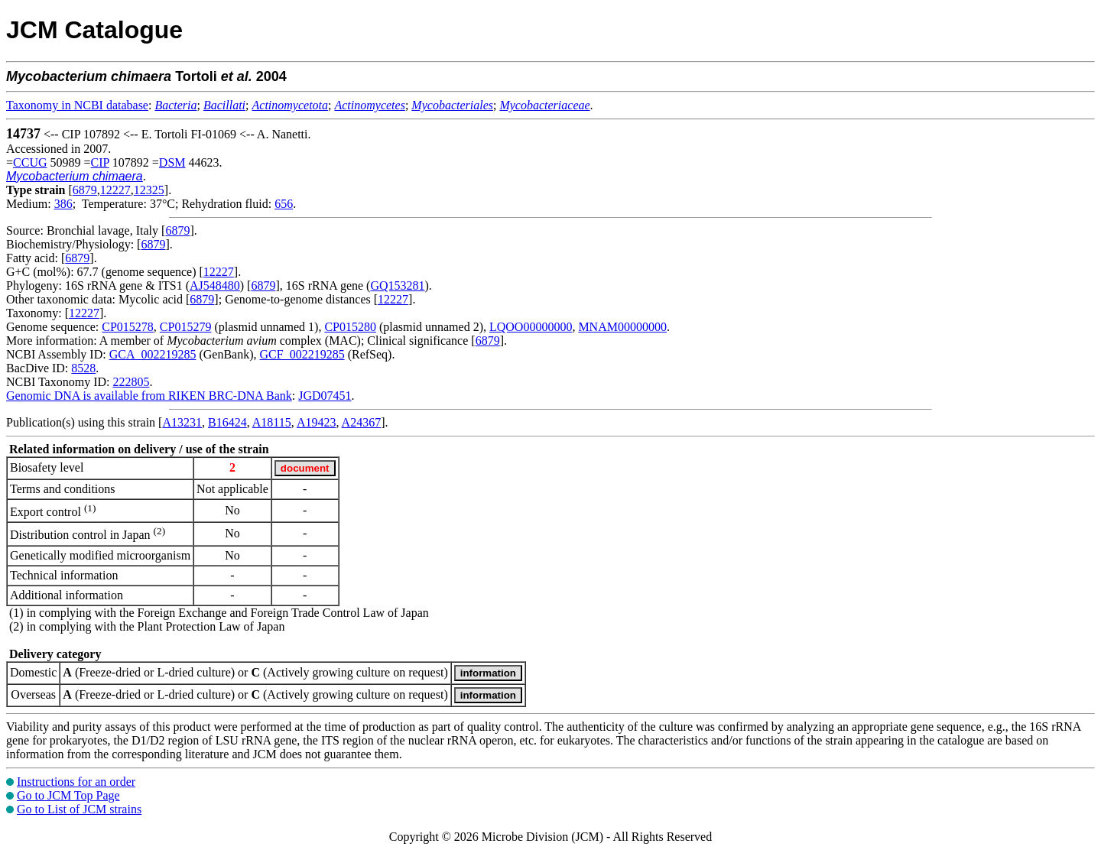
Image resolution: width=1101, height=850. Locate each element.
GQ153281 (397, 285)
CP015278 (128, 326)
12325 (149, 189)
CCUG (30, 162)
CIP (100, 162)
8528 (83, 368)
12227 (115, 189)
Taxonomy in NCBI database (77, 105)
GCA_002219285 (152, 354)
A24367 (362, 422)
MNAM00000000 (622, 326)
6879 (85, 189)
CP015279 (186, 326)
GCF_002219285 (302, 354)
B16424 (227, 422)
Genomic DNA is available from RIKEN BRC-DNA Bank (149, 395)
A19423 (316, 422)
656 (283, 203)
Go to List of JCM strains (79, 809)
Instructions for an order (76, 781)
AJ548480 (215, 285)
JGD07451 (324, 395)
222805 (130, 381)
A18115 (271, 422)
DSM (172, 162)
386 (63, 203)
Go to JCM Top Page (68, 795)
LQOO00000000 (530, 326)
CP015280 (350, 326)
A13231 (182, 422)
